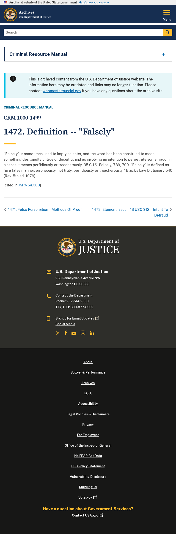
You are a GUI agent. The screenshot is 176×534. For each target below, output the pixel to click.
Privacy (88, 424)
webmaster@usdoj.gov (62, 91)
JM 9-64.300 (29, 185)
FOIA (88, 393)
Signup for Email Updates (77, 318)
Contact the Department (74, 295)
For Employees (88, 435)
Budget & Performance (88, 372)
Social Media (65, 324)
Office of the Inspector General (88, 445)
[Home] (28, 20)
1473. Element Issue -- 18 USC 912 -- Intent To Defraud (130, 212)
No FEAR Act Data (88, 456)
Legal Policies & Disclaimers (88, 414)
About (88, 362)
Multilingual (88, 487)
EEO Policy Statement (88, 466)
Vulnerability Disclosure (88, 477)
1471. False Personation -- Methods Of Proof (45, 209)
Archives (88, 383)
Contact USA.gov (88, 515)
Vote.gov (88, 497)
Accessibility (88, 403)
